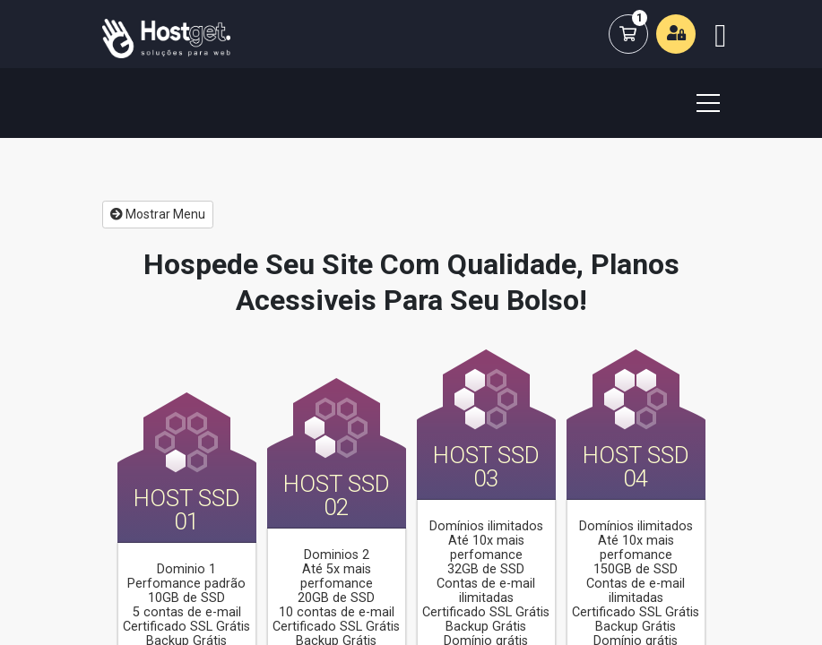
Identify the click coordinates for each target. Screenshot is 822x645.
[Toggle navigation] (697, 103)
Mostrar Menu (157, 214)
